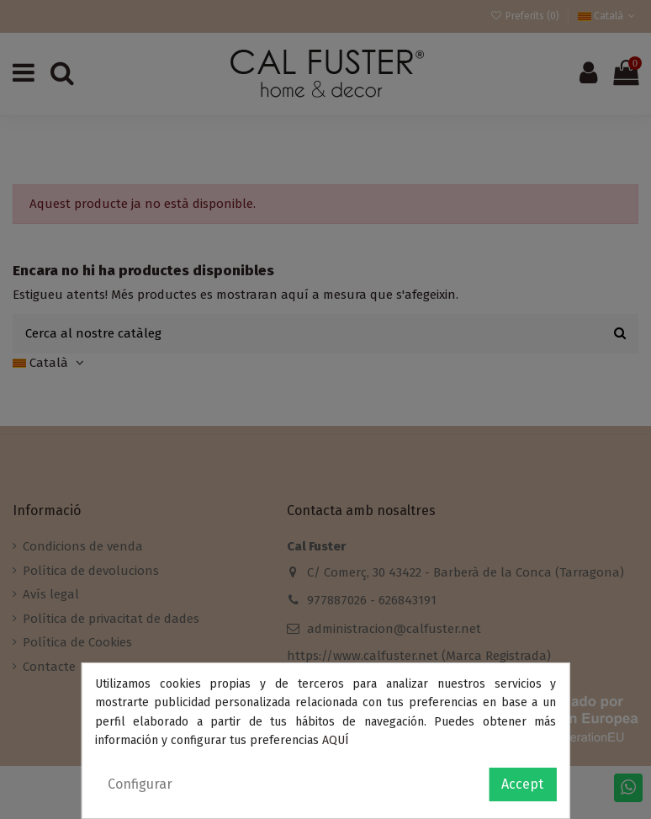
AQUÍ (335, 740)
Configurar (140, 784)
